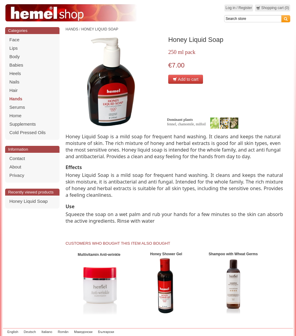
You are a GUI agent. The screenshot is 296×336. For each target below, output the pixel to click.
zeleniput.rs (283, 332)
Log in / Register (239, 8)
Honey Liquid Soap (28, 201)
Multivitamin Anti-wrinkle (99, 255)
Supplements (22, 124)
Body (14, 56)
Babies (16, 65)
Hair (13, 90)
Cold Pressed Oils (27, 132)
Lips (13, 48)
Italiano (46, 332)
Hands (15, 98)
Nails (14, 81)
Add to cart (185, 79)
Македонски (83, 332)
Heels (15, 73)
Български (106, 332)
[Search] (253, 18)
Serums (17, 107)
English (12, 332)
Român (63, 332)
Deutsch (30, 332)
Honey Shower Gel (166, 254)
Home (15, 115)
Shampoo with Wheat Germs (233, 254)
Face (14, 39)
